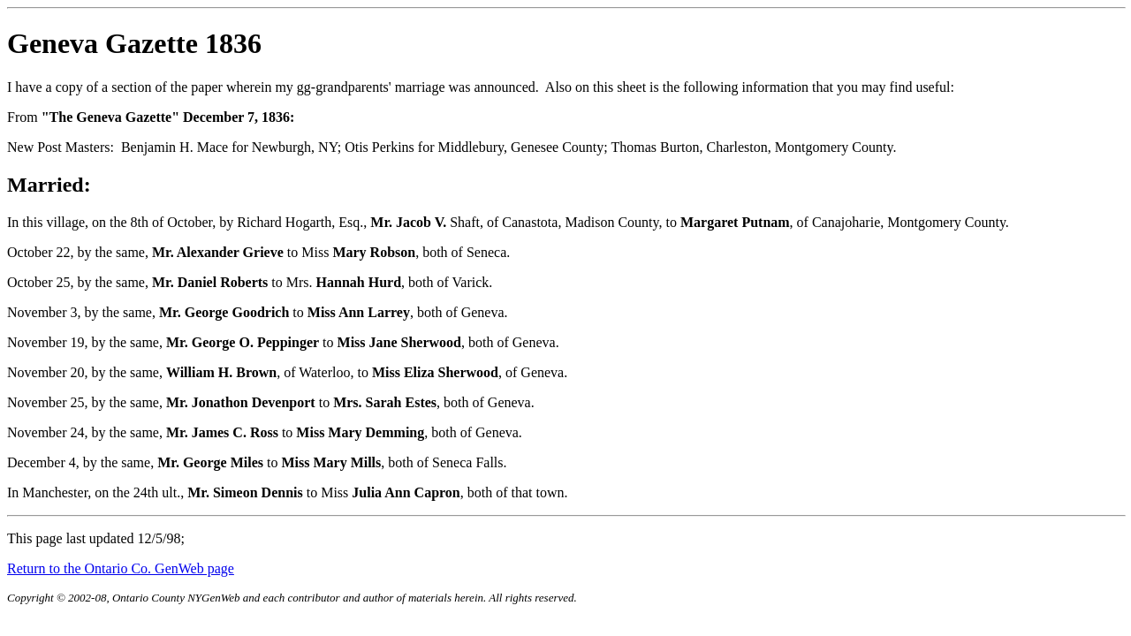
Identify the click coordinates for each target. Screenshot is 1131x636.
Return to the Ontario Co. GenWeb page (120, 568)
